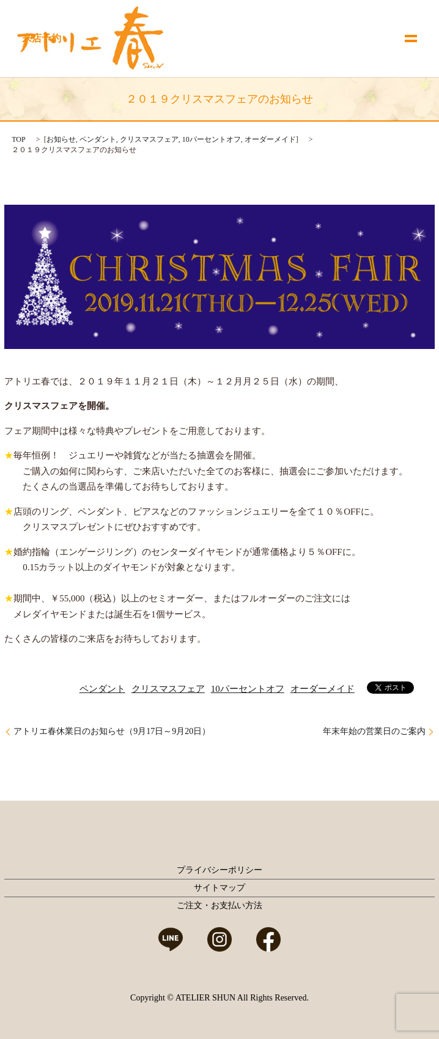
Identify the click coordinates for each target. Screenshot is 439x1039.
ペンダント (97, 139)
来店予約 (41, 38)
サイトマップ (219, 887)
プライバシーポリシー (219, 870)
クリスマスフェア (149, 139)
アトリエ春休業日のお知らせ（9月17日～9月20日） (111, 731)
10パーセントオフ (211, 139)
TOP (18, 139)
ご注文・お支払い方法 (219, 905)
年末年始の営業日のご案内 (374, 731)
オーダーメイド (270, 139)
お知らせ (61, 139)
